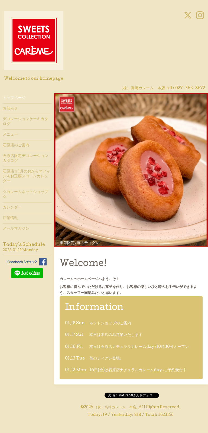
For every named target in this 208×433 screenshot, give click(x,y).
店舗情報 (10, 218)
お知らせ (10, 109)
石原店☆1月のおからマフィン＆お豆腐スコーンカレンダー (26, 176)
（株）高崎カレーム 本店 (115, 407)
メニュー (10, 135)
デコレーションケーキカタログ (25, 121)
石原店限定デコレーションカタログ (25, 158)
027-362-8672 (190, 88)
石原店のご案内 (16, 145)
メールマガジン (16, 229)
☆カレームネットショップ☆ (25, 194)
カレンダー (12, 208)
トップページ (14, 98)
